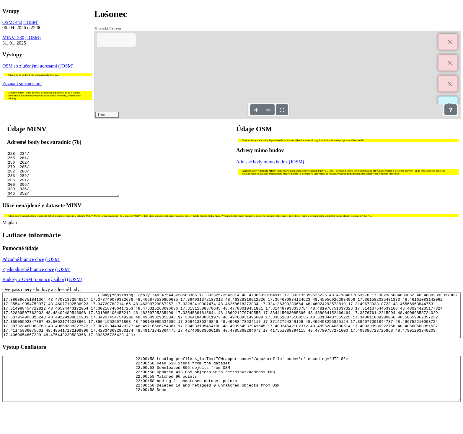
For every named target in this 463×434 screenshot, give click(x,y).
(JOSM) (31, 22)
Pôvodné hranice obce (23, 268)
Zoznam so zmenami (22, 83)
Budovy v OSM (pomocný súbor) (34, 288)
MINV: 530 (13, 37)
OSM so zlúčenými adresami (29, 65)
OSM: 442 (12, 22)
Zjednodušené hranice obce (28, 278)
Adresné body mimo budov (262, 161)
